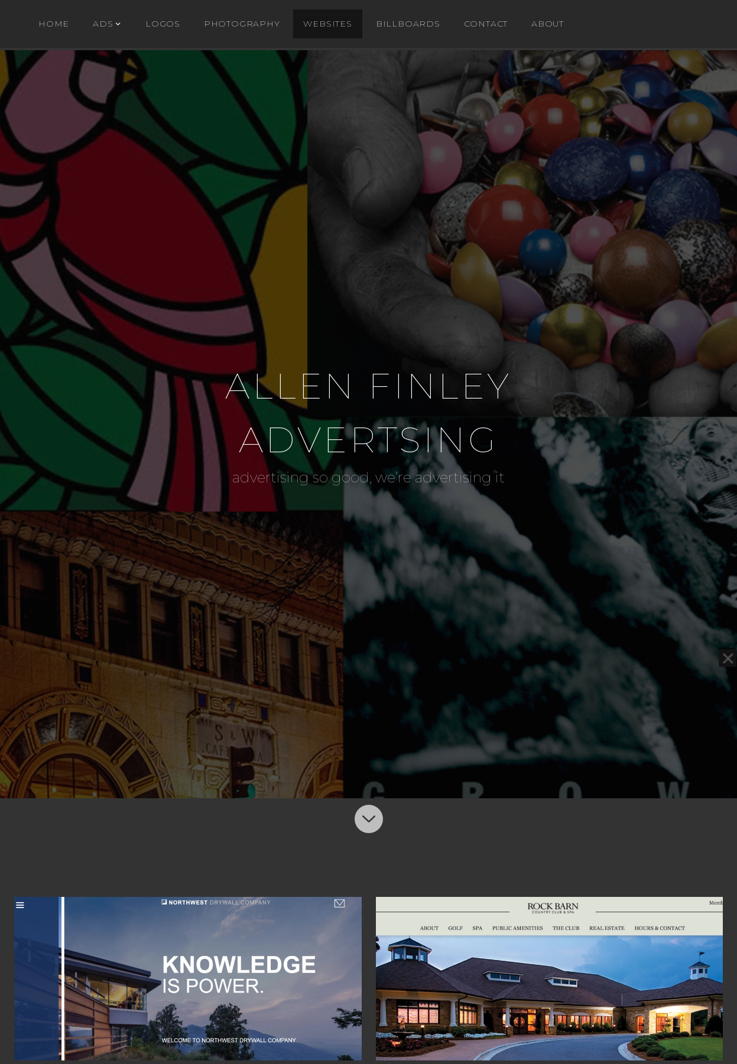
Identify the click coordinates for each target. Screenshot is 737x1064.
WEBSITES (327, 23)
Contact (486, 23)
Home (53, 23)
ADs (103, 23)
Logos (162, 23)
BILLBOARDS (408, 23)
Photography (242, 23)
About (547, 23)
